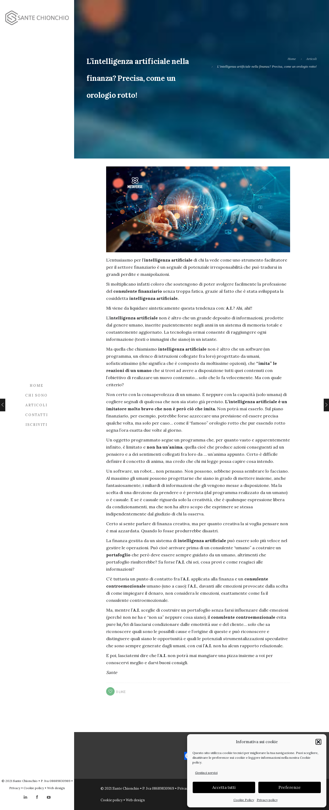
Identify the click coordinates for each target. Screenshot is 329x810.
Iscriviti (36, 424)
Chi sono (36, 395)
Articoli (36, 405)
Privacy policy (267, 800)
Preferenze (289, 787)
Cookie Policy (243, 800)
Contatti (36, 415)
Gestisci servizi (206, 773)
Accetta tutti (224, 787)
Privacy (14, 788)
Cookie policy (34, 788)
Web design (56, 788)
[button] (318, 741)
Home (36, 385)
